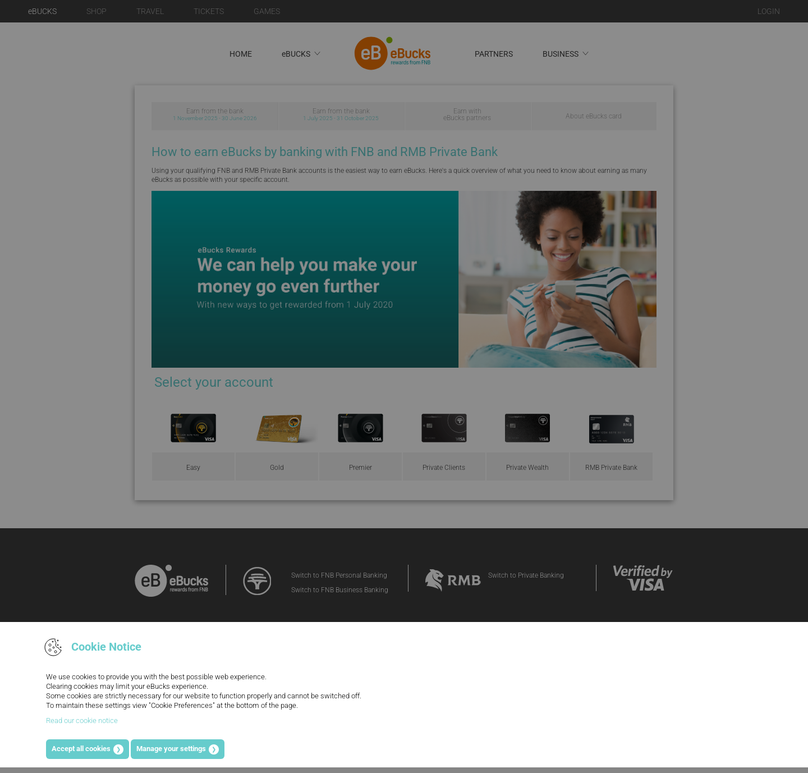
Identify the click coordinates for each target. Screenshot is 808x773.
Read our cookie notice (82, 720)
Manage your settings (171, 748)
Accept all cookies (81, 748)
